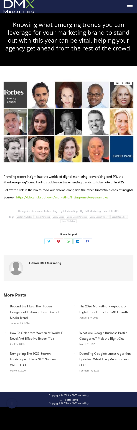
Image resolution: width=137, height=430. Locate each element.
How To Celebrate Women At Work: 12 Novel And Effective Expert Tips (36, 336)
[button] (12, 404)
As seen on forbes (41, 211)
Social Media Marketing (77, 217)
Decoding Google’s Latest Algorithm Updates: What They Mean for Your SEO (105, 359)
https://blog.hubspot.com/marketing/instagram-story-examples (62, 197)
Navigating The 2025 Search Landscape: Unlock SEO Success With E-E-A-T (33, 359)
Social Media (58, 217)
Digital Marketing (68, 211)
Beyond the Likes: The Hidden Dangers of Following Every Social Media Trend (34, 312)
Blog (54, 211)
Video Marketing (68, 221)
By (90, 211)
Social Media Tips (119, 217)
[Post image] (5, 305)
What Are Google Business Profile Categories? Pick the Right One (103, 336)
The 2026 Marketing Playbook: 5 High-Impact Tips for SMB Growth (103, 309)
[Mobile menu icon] (129, 6)
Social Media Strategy (99, 217)
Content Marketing (24, 217)
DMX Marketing (80, 395)
